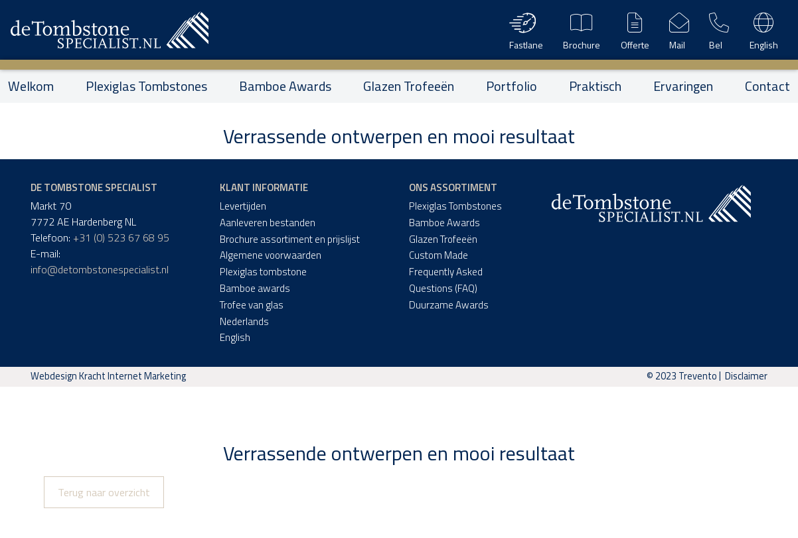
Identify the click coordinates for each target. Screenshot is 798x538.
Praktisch (595, 86)
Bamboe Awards (285, 86)
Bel (719, 30)
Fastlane (526, 30)
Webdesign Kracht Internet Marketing (108, 376)
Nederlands (244, 321)
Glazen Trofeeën (408, 86)
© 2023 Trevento (682, 376)
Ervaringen (683, 86)
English (764, 30)
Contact (767, 86)
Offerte (635, 30)
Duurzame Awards (449, 304)
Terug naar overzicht (104, 492)
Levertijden (243, 206)
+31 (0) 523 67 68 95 (121, 237)
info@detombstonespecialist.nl (100, 269)
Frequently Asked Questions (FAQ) (446, 280)
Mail (679, 30)
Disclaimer (746, 376)
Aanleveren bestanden (267, 222)
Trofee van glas (251, 304)
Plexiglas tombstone (263, 271)
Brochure (581, 30)
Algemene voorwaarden (270, 255)
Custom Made (438, 255)
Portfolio (511, 86)
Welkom (31, 86)
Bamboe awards (255, 288)
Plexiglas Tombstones (146, 86)
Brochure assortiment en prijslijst (290, 239)
